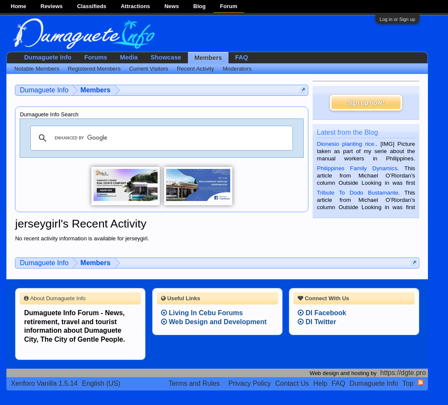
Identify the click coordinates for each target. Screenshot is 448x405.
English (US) (101, 383)
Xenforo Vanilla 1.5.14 (44, 383)
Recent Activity (195, 68)
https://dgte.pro (403, 372)
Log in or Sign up (397, 19)
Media (129, 57)
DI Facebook (322, 312)
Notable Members (36, 68)
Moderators (237, 68)
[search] (160, 138)
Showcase (166, 57)
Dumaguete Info (47, 57)
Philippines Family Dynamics (357, 168)
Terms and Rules (194, 383)
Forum (228, 6)
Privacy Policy (249, 383)
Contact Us (292, 383)
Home (18, 6)
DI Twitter (317, 321)
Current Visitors (148, 68)
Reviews (52, 6)
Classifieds (91, 6)
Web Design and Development (214, 321)
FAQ (241, 57)
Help (320, 383)
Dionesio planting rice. (346, 144)
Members (208, 57)
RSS (421, 382)
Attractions (135, 6)
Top (407, 383)
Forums (95, 57)
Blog (199, 6)
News (171, 6)
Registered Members (94, 68)
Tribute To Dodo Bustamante (357, 192)
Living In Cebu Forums (202, 312)
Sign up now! (366, 102)
